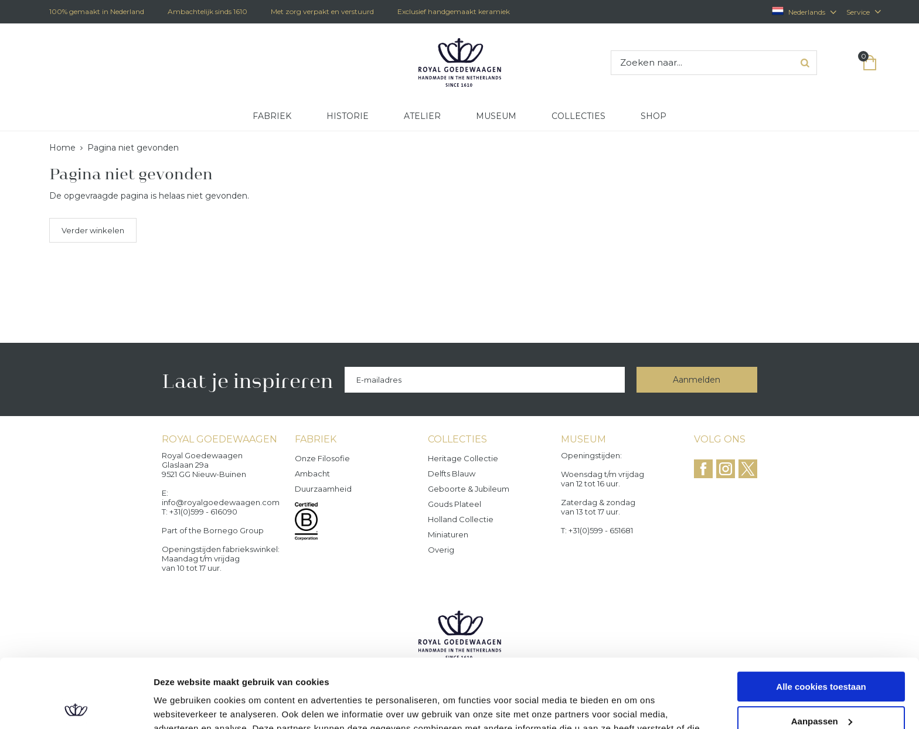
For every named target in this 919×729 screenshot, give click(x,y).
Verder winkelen (93, 230)
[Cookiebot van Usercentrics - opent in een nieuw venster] (76, 706)
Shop (653, 116)
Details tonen (181, 706)
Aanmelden (696, 379)
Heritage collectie (463, 458)
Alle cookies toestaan (821, 618)
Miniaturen (448, 534)
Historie (347, 116)
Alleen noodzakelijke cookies (821, 686)
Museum (496, 116)
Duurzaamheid (323, 488)
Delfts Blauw (451, 473)
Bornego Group (233, 530)
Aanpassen (821, 652)
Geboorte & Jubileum (468, 488)
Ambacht (312, 473)
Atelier (422, 116)
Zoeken (804, 62)
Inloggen (846, 62)
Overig (441, 549)
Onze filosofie (322, 458)
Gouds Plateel (454, 504)
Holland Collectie (460, 519)
